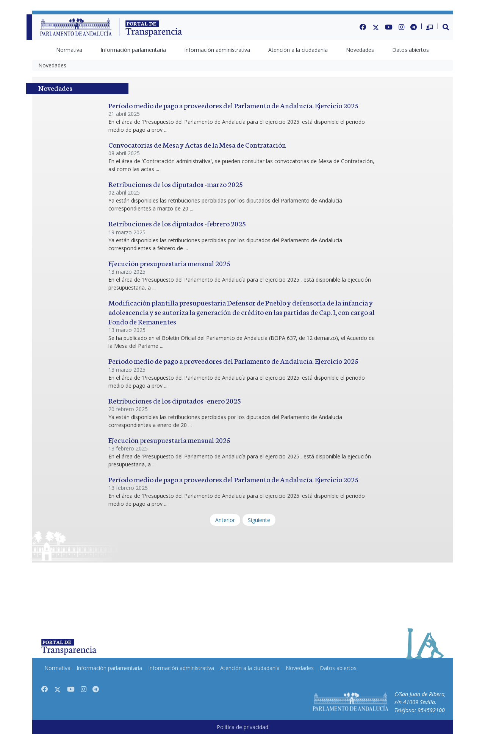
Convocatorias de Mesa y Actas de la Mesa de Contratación (197, 144)
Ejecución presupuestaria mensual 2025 (169, 263)
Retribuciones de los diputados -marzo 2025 (175, 184)
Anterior (225, 520)
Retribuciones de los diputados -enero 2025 (174, 400)
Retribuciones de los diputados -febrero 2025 (177, 223)
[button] (446, 27)
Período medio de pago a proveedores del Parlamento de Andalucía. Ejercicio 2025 (233, 105)
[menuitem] (69, 50)
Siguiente (259, 520)
